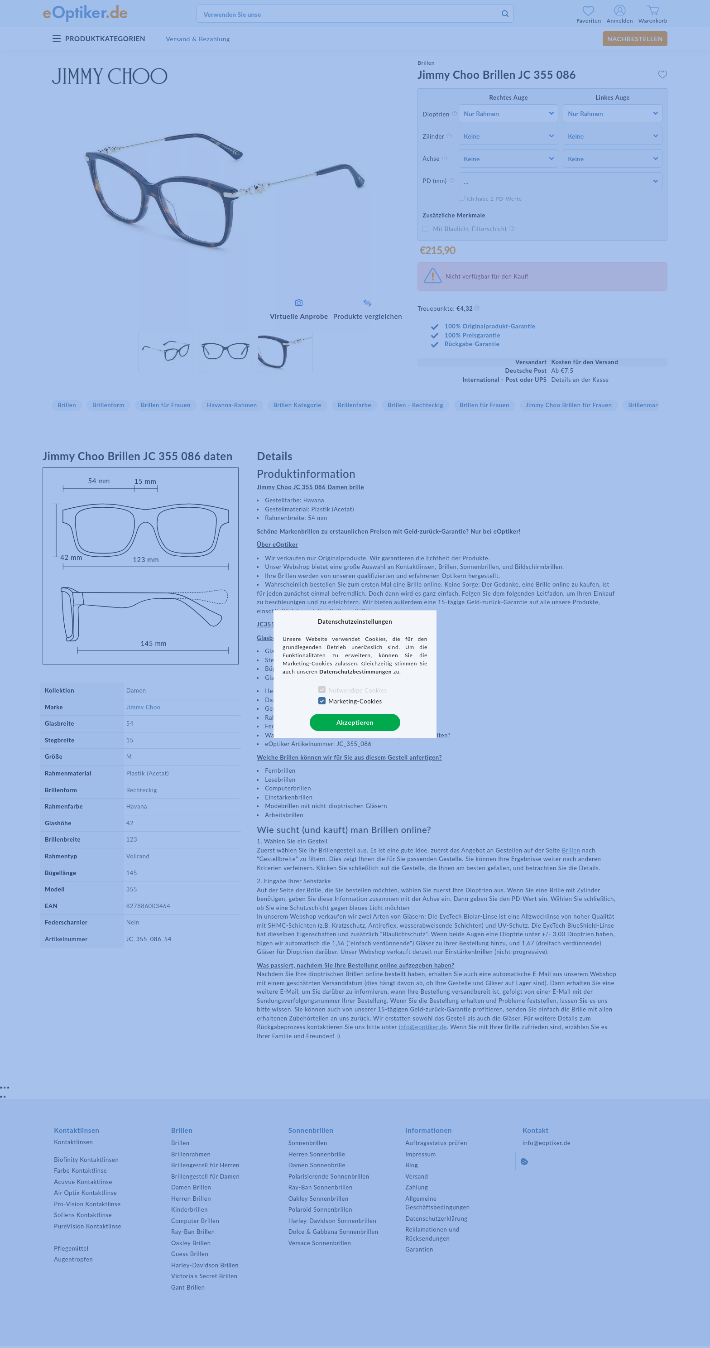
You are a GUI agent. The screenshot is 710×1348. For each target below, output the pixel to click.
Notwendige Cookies (357, 690)
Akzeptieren (355, 722)
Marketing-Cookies (355, 701)
